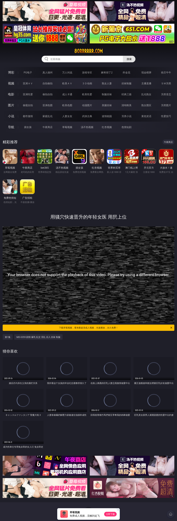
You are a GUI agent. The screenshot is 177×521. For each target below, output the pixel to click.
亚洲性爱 (28, 94)
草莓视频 (67, 127)
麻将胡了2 (106, 72)
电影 (11, 94)
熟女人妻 (107, 83)
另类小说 (126, 116)
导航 (11, 127)
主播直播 (146, 83)
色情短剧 (126, 127)
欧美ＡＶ (67, 83)
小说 (11, 116)
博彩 (11, 72)
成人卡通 (67, 94)
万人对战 (67, 72)
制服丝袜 (107, 94)
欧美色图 (67, 105)
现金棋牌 (146, 72)
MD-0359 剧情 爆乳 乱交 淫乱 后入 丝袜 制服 (38, 337)
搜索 (129, 59)
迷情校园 (107, 116)
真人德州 (48, 72)
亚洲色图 (48, 105)
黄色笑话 (146, 116)
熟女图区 (146, 105)
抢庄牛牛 (166, 72)
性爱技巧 (166, 116)
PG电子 (28, 72)
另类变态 (166, 94)
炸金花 (126, 72)
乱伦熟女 (146, 94)
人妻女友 (67, 116)
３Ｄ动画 (87, 83)
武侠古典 (87, 116)
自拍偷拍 (48, 83)
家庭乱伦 (48, 116)
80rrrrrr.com (88, 51)
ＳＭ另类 (166, 83)
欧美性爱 (87, 94)
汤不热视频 (87, 127)
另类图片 (166, 105)
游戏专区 (87, 72)
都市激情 (28, 116)
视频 (11, 83)
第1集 (7, 337)
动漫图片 (87, 105)
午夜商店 (48, 127)
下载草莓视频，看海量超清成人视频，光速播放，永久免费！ (116, 328)
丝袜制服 (126, 83)
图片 (11, 105)
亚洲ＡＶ (28, 83)
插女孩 (28, 127)
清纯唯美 (126, 105)
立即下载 (110, 514)
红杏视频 (107, 127)
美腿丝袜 (107, 105)
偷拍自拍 (48, 94)
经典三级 (126, 94)
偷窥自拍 (28, 105)
